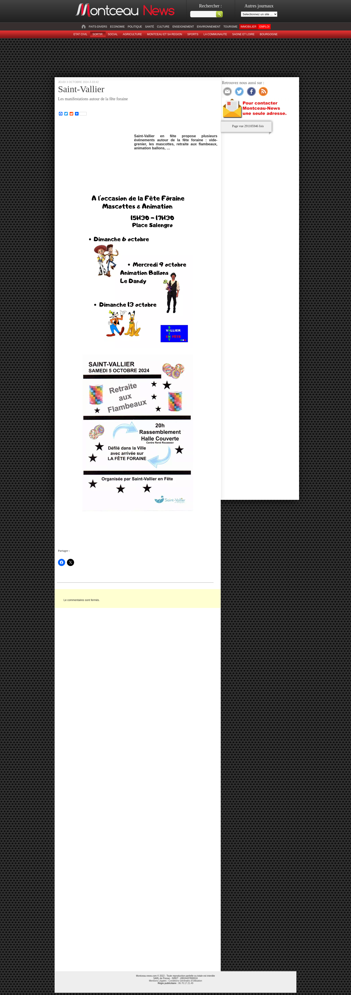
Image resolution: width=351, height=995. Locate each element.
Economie (117, 26)
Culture (163, 26)
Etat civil (80, 34)
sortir (97, 34)
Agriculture (132, 34)
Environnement (208, 26)
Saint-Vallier (81, 89)
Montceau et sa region (164, 34)
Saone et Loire (243, 34)
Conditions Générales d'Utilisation (185, 981)
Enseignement (183, 26)
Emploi (264, 26)
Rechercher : (210, 5)
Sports (192, 34)
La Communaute (215, 34)
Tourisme (230, 26)
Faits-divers (98, 26)
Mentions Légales (157, 981)
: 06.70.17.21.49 (175, 983)
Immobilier (248, 26)
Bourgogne (268, 34)
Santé (149, 26)
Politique (135, 26)
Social (113, 34)
